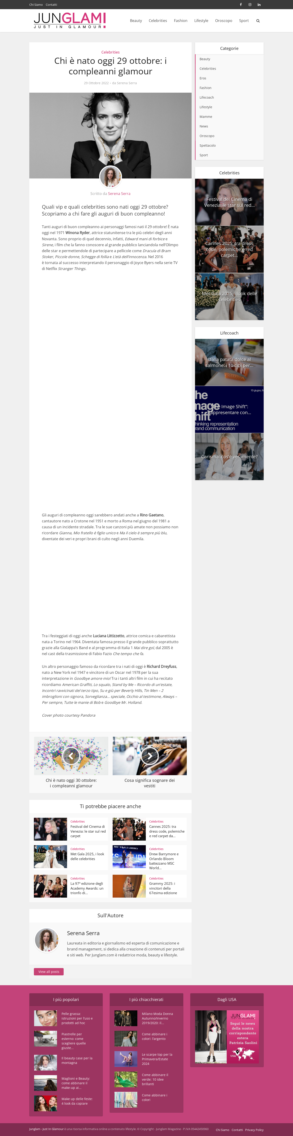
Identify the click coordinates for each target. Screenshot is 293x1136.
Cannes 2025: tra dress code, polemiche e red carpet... (229, 249)
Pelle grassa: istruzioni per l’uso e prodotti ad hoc (77, 1018)
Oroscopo (223, 20)
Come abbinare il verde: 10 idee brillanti (155, 1079)
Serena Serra (127, 83)
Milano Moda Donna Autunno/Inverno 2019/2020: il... (157, 1018)
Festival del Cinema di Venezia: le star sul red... (229, 202)
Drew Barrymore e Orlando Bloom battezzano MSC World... (164, 861)
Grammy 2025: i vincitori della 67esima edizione (163, 888)
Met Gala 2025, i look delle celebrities (87, 856)
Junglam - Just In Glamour (46, 1129)
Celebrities (158, 20)
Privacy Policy (254, 1130)
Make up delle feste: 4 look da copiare (77, 1101)
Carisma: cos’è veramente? (229, 456)
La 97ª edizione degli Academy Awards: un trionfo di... (87, 888)
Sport (244, 20)
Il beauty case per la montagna (77, 1060)
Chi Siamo (36, 5)
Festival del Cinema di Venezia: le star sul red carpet (88, 831)
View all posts (48, 971)
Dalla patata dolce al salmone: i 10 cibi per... (229, 362)
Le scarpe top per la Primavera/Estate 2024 (157, 1059)
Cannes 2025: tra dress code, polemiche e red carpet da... (166, 831)
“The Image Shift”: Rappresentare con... (229, 409)
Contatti (51, 5)
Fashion (180, 20)
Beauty (136, 20)
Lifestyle (201, 20)
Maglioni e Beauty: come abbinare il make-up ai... (76, 1083)
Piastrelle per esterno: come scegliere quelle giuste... (74, 1041)
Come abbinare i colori (154, 1097)
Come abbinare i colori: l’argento (154, 1036)
